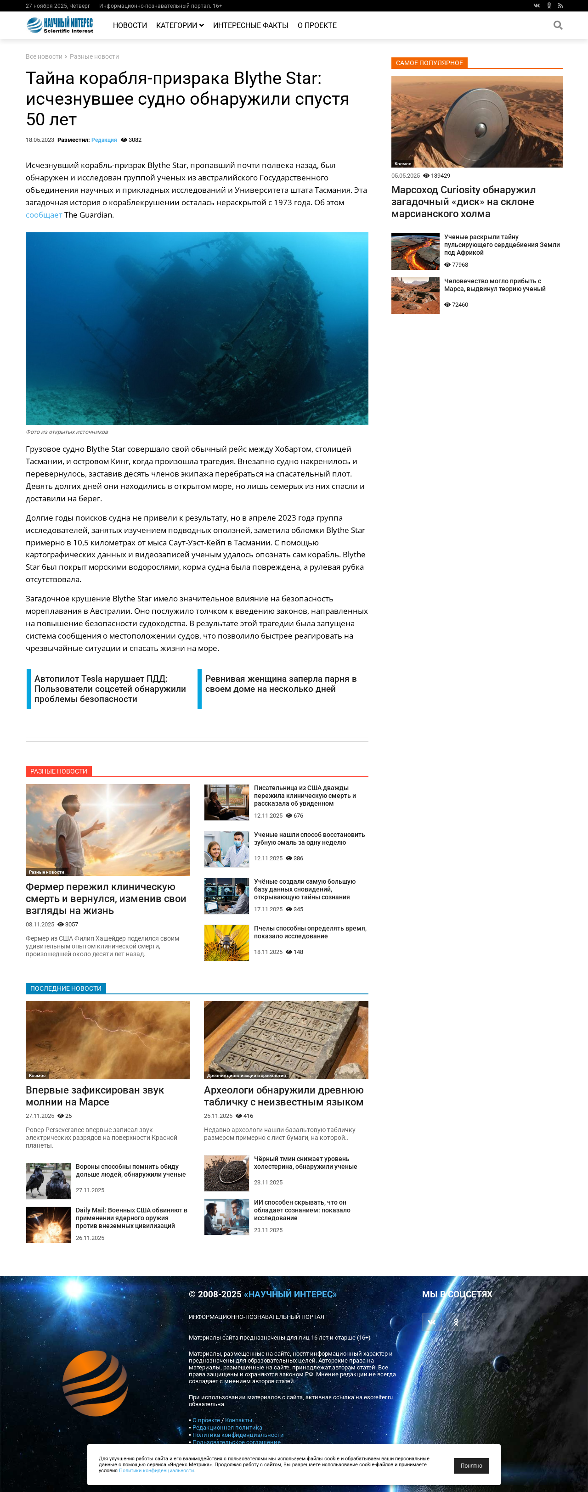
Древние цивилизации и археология (246, 1075)
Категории (180, 25)
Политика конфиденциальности (238, 1434)
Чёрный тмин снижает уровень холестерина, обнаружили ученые (305, 1163)
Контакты (238, 1420)
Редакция (104, 140)
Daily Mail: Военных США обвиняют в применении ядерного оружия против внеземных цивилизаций (131, 1218)
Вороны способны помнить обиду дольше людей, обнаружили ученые (131, 1170)
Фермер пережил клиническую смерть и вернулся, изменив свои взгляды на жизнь (106, 898)
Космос (37, 1075)
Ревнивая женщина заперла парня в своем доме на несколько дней (281, 684)
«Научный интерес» (290, 1295)
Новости (130, 25)
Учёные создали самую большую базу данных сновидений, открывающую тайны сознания (305, 889)
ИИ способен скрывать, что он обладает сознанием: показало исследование (302, 1210)
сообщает (44, 214)
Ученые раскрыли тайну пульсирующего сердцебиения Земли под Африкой (502, 245)
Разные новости (94, 57)
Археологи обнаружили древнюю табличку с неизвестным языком (284, 1096)
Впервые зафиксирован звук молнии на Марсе (95, 1096)
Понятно (471, 1466)
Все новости (44, 57)
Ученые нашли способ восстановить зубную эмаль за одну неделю (309, 839)
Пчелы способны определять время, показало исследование (310, 932)
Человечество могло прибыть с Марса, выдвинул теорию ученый (495, 285)
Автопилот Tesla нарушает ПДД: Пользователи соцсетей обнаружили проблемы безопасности (110, 689)
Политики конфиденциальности (156, 1471)
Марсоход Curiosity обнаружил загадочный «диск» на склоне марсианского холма (463, 201)
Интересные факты (250, 25)
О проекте (317, 25)
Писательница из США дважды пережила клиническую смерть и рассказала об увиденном (305, 796)
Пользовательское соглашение (236, 1442)
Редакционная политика (227, 1427)
